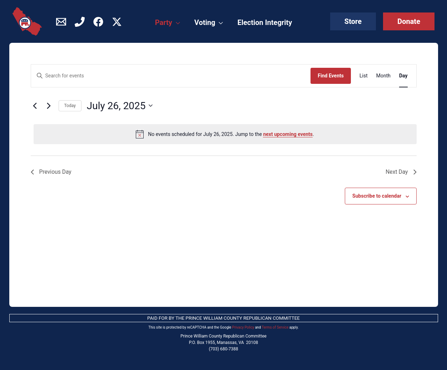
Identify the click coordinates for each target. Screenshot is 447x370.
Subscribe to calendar (376, 196)
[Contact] (61, 22)
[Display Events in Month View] (383, 76)
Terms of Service (275, 327)
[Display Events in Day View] (403, 76)
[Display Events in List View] (363, 76)
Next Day (401, 171)
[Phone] (80, 22)
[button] (353, 21)
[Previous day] (35, 105)
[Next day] (49, 105)
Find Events (331, 75)
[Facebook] (98, 22)
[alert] (225, 134)
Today (70, 105)
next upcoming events (288, 134)
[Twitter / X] (117, 22)
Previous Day (51, 171)
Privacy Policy (243, 327)
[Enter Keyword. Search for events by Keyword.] (171, 76)
